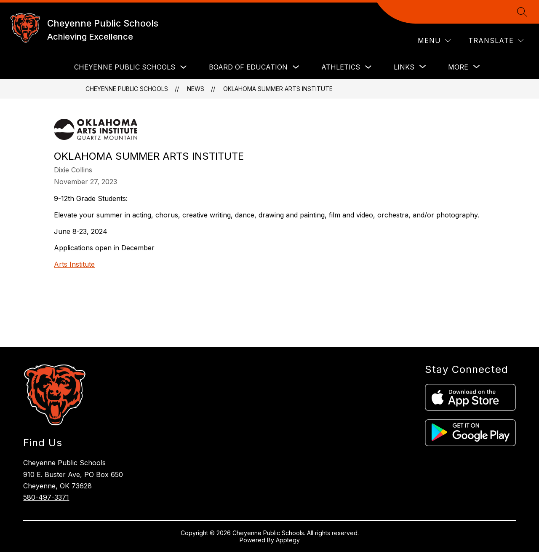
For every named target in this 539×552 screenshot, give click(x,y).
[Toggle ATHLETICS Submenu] (368, 67)
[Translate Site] (496, 40)
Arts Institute (74, 264)
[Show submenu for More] (458, 67)
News (195, 88)
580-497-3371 (46, 497)
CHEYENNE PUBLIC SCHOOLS (124, 67)
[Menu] (434, 40)
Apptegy (288, 540)
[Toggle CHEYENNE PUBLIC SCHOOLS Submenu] (184, 67)
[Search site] (522, 12)
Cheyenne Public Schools (126, 88)
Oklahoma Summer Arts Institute (278, 88)
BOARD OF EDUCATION (248, 67)
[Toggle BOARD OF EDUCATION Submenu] (296, 67)
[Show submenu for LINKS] (404, 67)
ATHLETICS (340, 67)
